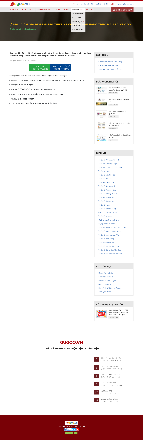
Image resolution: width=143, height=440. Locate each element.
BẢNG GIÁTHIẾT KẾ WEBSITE (39, 67)
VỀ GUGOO (13, 10)
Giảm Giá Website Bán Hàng (110, 62)
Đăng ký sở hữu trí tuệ (107, 212)
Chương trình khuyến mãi (22, 29)
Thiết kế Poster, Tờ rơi (107, 190)
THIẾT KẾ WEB (27, 10)
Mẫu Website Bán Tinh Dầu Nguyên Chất (119, 124)
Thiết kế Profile (104, 179)
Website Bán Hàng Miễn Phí (110, 69)
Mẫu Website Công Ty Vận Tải (118, 101)
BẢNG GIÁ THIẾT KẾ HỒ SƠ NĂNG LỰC (61, 67)
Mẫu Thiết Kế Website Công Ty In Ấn (119, 112)
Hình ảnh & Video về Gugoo (110, 288)
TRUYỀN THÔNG (62, 10)
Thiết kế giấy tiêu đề (106, 175)
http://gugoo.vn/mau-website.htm (41, 103)
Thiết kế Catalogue (106, 182)
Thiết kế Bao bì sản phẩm (109, 246)
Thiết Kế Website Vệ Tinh (108, 160)
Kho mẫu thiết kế (105, 277)
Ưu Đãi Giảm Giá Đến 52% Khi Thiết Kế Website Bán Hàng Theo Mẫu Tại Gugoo (119, 312)
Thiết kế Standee (105, 205)
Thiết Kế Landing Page (107, 164)
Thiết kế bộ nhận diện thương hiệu (112, 227)
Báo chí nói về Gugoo (107, 281)
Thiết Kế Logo (104, 171)
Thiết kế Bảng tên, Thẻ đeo (109, 250)
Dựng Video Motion (106, 224)
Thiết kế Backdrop (106, 201)
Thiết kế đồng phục (106, 242)
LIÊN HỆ (89, 10)
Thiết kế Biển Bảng (106, 239)
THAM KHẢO (77, 10)
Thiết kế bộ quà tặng (107, 209)
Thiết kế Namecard (106, 186)
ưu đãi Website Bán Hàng (109, 65)
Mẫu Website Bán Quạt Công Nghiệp (119, 136)
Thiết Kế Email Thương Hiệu (110, 167)
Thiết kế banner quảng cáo (109, 231)
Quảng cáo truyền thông (108, 220)
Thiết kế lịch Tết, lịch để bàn (110, 254)
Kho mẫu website (105, 273)
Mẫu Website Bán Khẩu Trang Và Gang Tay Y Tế (117, 89)
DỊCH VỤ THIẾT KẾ (44, 10)
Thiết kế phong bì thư (107, 194)
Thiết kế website (105, 216)
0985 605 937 (122, 9)
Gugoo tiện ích (104, 284)
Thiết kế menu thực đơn (108, 235)
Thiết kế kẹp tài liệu (106, 197)
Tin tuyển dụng (104, 292)
